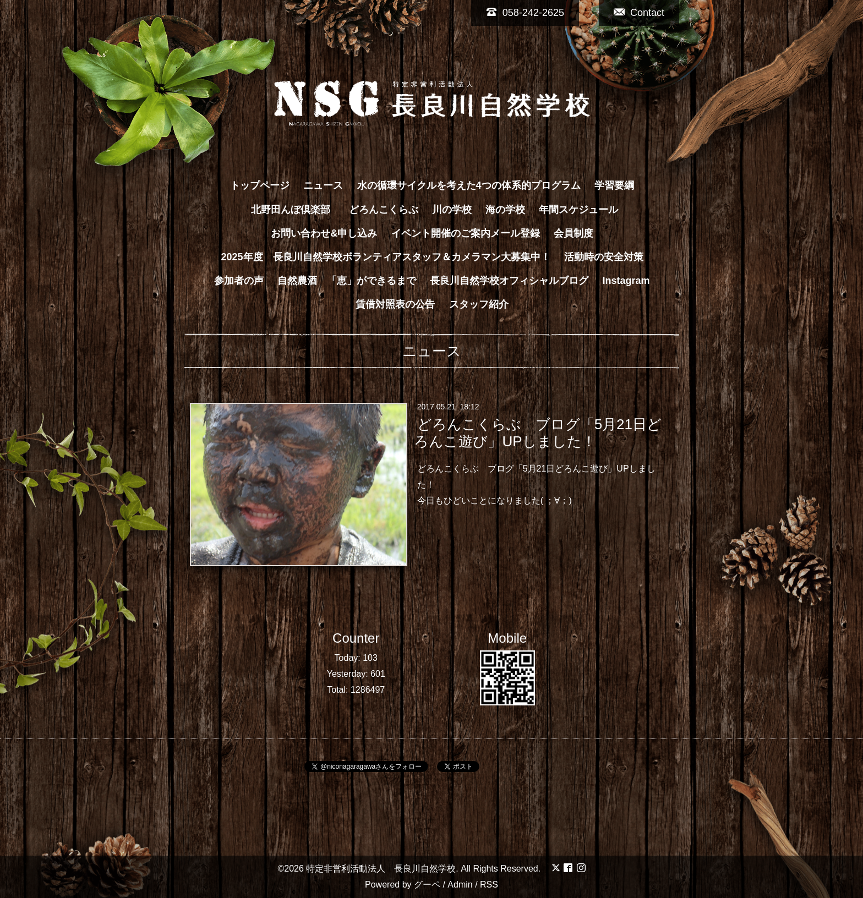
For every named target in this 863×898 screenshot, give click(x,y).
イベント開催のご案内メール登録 (465, 233)
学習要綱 (614, 185)
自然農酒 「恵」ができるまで (346, 280)
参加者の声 (239, 280)
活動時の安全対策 (603, 256)
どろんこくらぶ (383, 209)
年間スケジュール (578, 209)
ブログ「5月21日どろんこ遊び (548, 468)
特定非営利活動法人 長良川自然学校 (381, 868)
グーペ (427, 884)
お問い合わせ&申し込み (324, 233)
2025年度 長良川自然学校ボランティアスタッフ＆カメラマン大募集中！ (385, 256)
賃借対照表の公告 (395, 304)
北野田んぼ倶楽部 (295, 209)
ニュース (323, 185)
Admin (459, 884)
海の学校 (505, 209)
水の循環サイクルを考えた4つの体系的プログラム (469, 185)
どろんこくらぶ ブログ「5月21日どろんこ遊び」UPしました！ (538, 433)
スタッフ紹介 (479, 304)
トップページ (260, 185)
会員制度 (573, 233)
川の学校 (452, 209)
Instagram (626, 280)
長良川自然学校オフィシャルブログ (509, 280)
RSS (489, 884)
